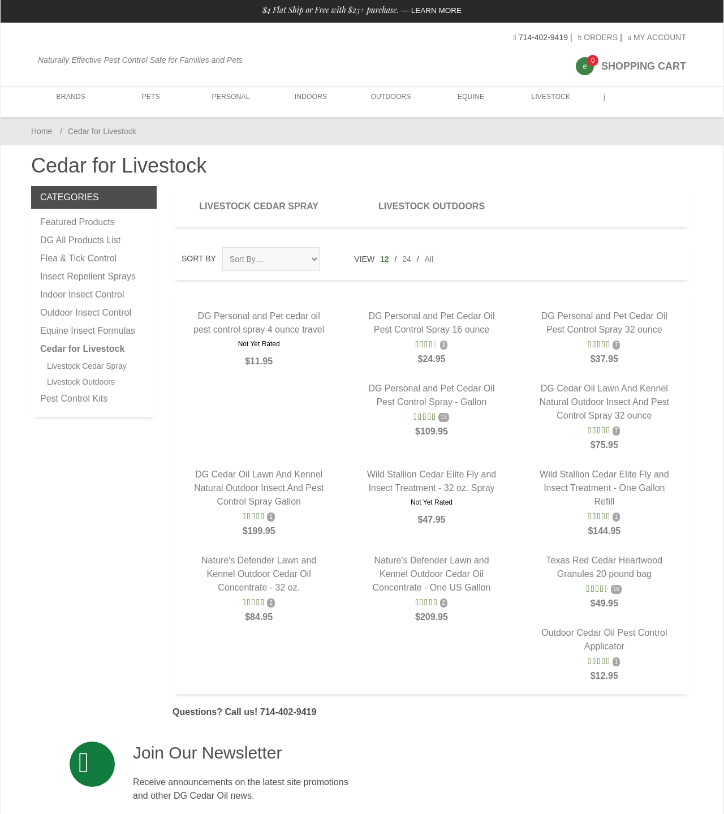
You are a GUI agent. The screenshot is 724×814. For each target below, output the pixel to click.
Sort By (199, 258)
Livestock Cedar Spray (258, 206)
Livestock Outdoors (431, 206)
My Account (657, 37)
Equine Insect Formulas (87, 330)
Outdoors (388, 101)
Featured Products (77, 222)
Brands (71, 101)
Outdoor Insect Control (85, 312)
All (429, 259)
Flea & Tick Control (78, 258)
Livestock (547, 101)
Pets (150, 101)
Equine (467, 101)
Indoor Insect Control (82, 294)
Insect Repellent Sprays (88, 276)
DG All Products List (80, 240)
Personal (229, 101)
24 (406, 259)
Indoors (309, 101)
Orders (598, 37)
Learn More (436, 10)
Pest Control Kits (73, 398)
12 (384, 259)
